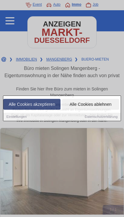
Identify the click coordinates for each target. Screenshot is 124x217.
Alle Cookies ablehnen (90, 104)
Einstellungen (16, 117)
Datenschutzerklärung (101, 117)
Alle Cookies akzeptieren (32, 104)
